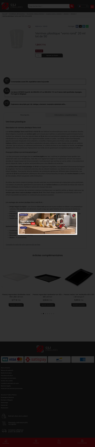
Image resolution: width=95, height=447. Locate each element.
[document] (47, 223)
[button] (74, 214)
